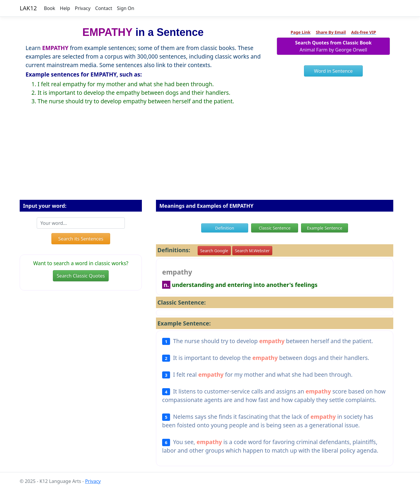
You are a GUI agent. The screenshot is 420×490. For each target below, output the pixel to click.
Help (65, 8)
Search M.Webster (252, 250)
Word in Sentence (333, 71)
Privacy (82, 8)
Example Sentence (324, 228)
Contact (103, 8)
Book (49, 8)
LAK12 (28, 8)
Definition (224, 228)
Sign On (125, 8)
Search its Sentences (80, 238)
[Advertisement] (210, 157)
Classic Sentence (274, 228)
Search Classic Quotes (81, 276)
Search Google (214, 250)
